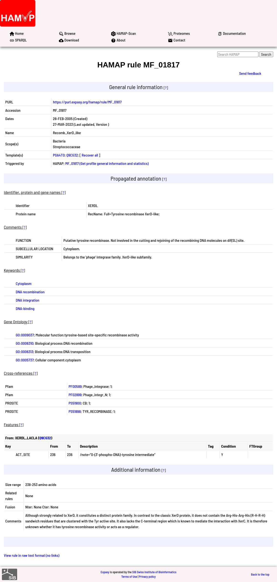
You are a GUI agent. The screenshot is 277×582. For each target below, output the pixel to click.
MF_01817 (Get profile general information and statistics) (107, 163)
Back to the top (260, 574)
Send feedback (250, 73)
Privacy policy (147, 576)
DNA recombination (30, 291)
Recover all (90, 155)
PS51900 (75, 403)
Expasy (105, 572)
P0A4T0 (59, 155)
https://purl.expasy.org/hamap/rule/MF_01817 (87, 102)
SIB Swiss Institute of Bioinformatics (154, 572)
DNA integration (27, 300)
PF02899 (75, 394)
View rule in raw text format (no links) (31, 555)
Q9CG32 (72, 155)
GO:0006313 (24, 351)
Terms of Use (129, 576)
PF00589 (75, 386)
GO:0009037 (25, 335)
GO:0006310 (24, 343)
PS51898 (75, 411)
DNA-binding (25, 308)
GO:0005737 (25, 360)
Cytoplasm (23, 283)
